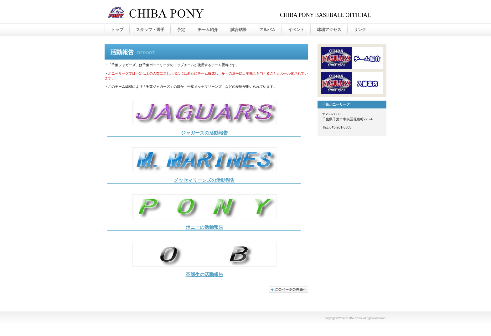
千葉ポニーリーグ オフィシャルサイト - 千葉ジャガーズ (170, 12)
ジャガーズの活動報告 (204, 132)
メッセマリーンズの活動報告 (204, 180)
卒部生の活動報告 (204, 274)
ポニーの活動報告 (204, 227)
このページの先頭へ (288, 289)
